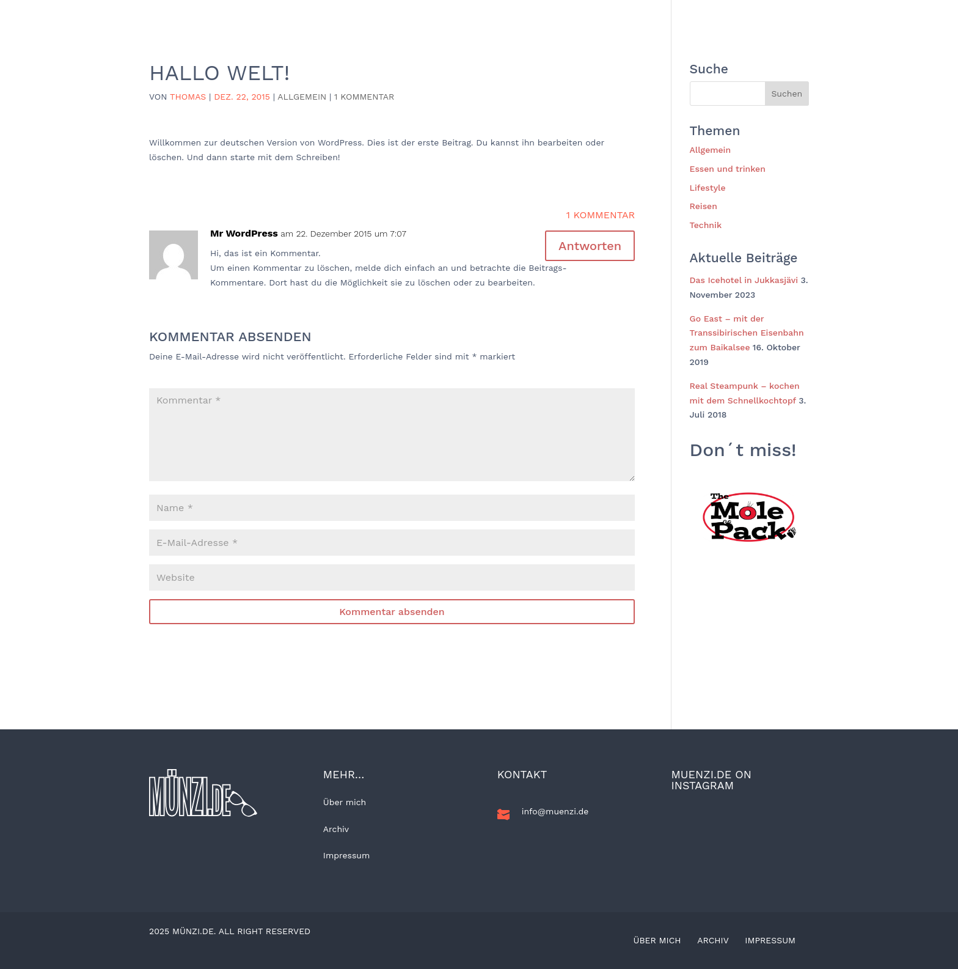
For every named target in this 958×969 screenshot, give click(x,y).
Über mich (344, 802)
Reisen (491, 14)
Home (348, 14)
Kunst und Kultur (764, 14)
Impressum (346, 855)
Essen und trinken (619, 14)
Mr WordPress (244, 233)
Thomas (188, 96)
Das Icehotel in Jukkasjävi (744, 280)
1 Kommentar (364, 96)
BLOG (387, 14)
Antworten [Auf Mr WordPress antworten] (589, 245)
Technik (693, 14)
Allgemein (438, 14)
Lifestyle (544, 14)
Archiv (336, 829)
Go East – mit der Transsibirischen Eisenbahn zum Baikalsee (747, 333)
